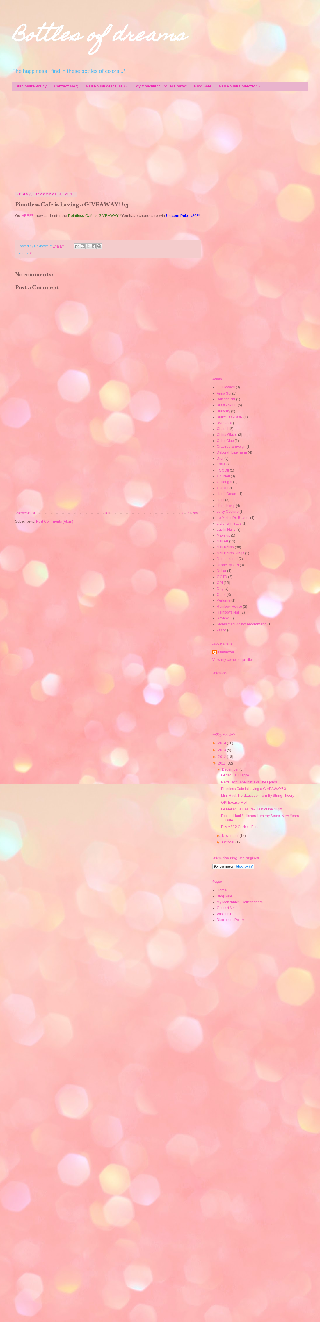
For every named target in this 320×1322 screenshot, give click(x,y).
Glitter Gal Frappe (235, 775)
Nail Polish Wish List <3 (107, 86)
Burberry (223, 411)
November (230, 836)
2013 (222, 750)
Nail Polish (225, 547)
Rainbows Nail (228, 612)
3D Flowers (226, 387)
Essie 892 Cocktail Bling (240, 827)
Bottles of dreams (99, 36)
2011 (222, 763)
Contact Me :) (66, 86)
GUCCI (222, 488)
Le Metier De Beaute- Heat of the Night (251, 809)
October (228, 842)
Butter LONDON (230, 417)
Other (34, 253)
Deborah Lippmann (232, 452)
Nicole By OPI (228, 565)
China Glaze (227, 435)
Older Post (190, 513)
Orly (220, 589)
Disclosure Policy (31, 86)
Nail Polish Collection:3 (240, 86)
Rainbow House (229, 607)
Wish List (224, 914)
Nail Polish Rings (230, 553)
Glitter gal (224, 482)
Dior (220, 458)
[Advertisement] (121, 140)
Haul (220, 500)
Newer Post (26, 513)
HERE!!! (28, 215)
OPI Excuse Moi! (234, 803)
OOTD (222, 577)
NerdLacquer (227, 559)
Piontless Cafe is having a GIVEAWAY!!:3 (253, 789)
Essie (221, 464)
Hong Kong (226, 506)
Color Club (225, 441)
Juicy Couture (228, 512)
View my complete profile (232, 660)
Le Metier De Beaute (233, 518)
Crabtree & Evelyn (231, 447)
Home (108, 513)
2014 (222, 743)
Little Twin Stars (229, 523)
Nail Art (222, 541)
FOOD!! (223, 470)
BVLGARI (224, 423)
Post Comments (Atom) (54, 521)
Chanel (222, 429)
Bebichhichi (226, 399)
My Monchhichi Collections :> (240, 902)
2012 (222, 757)
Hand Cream (227, 494)
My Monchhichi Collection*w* (160, 86)
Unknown (226, 652)
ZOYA (221, 630)
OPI (220, 583)
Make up (223, 535)
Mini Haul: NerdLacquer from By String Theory (257, 796)
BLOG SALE (227, 405)
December (230, 769)
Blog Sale (202, 86)
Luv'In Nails (226, 530)
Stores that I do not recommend (241, 624)
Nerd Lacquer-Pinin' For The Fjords (249, 782)
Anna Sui (224, 393)
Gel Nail (223, 476)
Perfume (223, 600)
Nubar (221, 571)
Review (223, 618)
